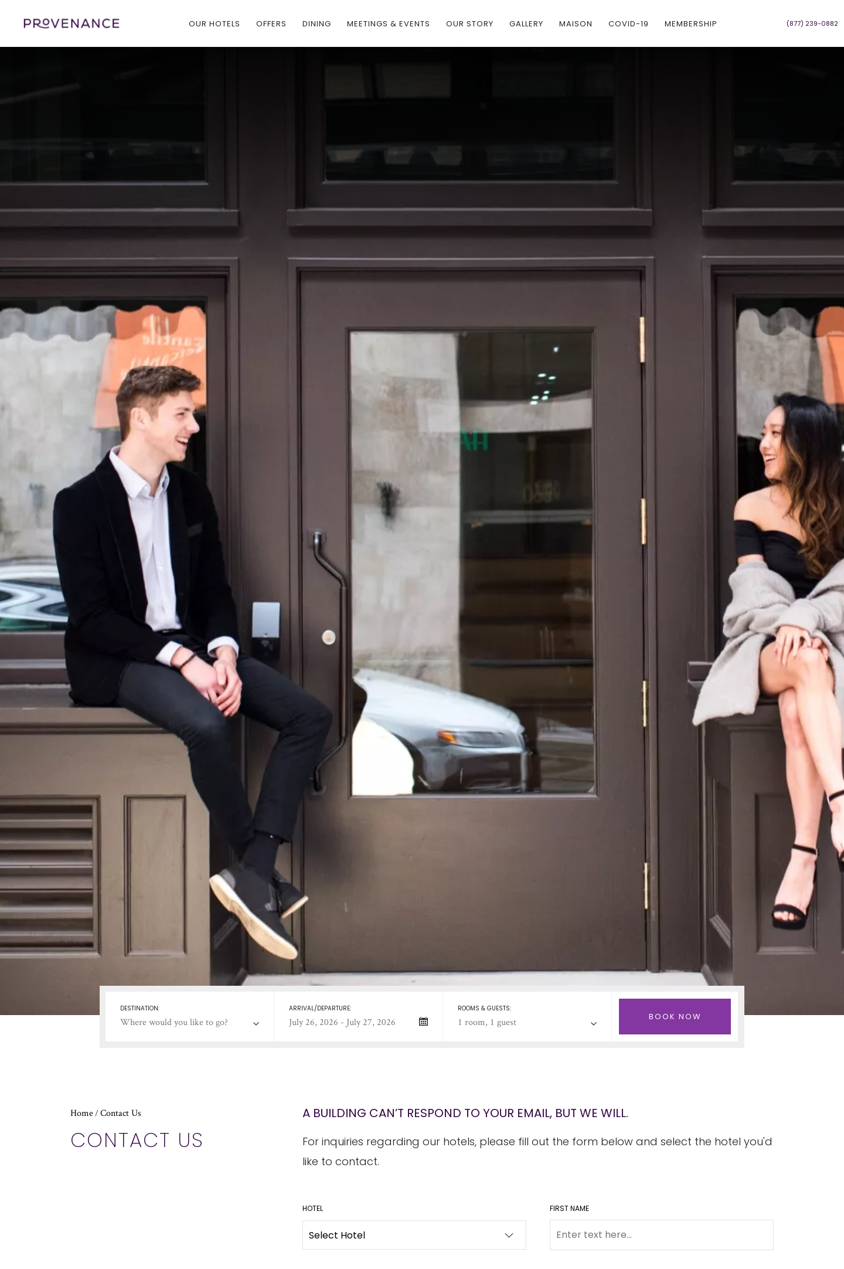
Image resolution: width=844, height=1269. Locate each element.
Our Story (470, 23)
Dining (316, 23)
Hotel (312, 1208)
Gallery (526, 23)
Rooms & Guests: (484, 1009)
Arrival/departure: (320, 1009)
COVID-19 (628, 23)
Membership (691, 23)
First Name (569, 1208)
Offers (271, 23)
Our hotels (214, 23)
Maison (576, 23)
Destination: (139, 1009)
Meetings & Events (388, 23)
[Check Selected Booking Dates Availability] (675, 1016)
